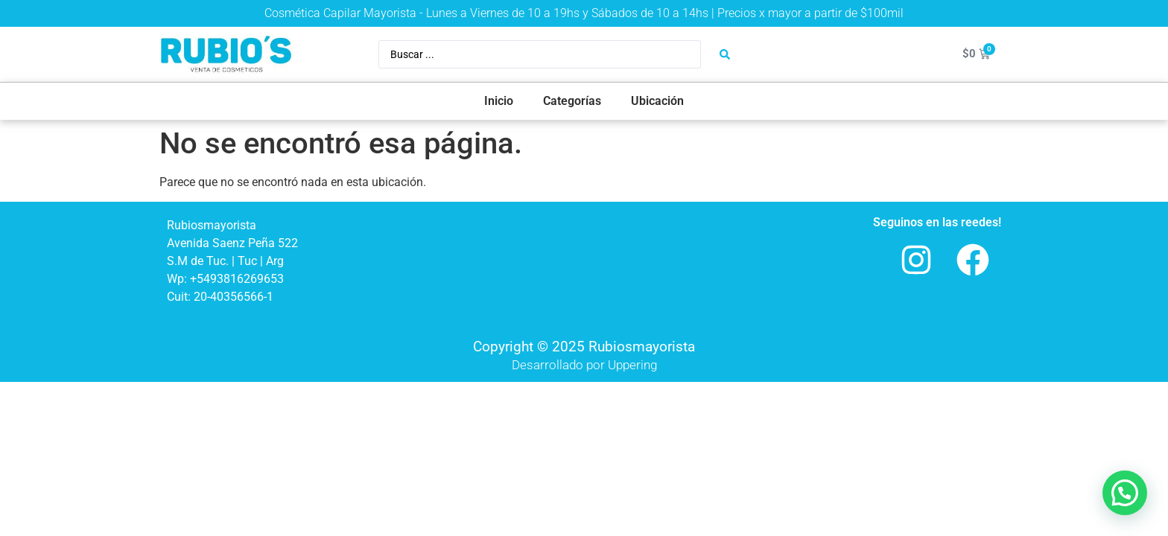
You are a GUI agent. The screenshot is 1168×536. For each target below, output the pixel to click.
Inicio (498, 101)
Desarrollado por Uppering (584, 364)
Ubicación (657, 101)
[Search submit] (724, 54)
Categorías (572, 101)
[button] (1124, 492)
